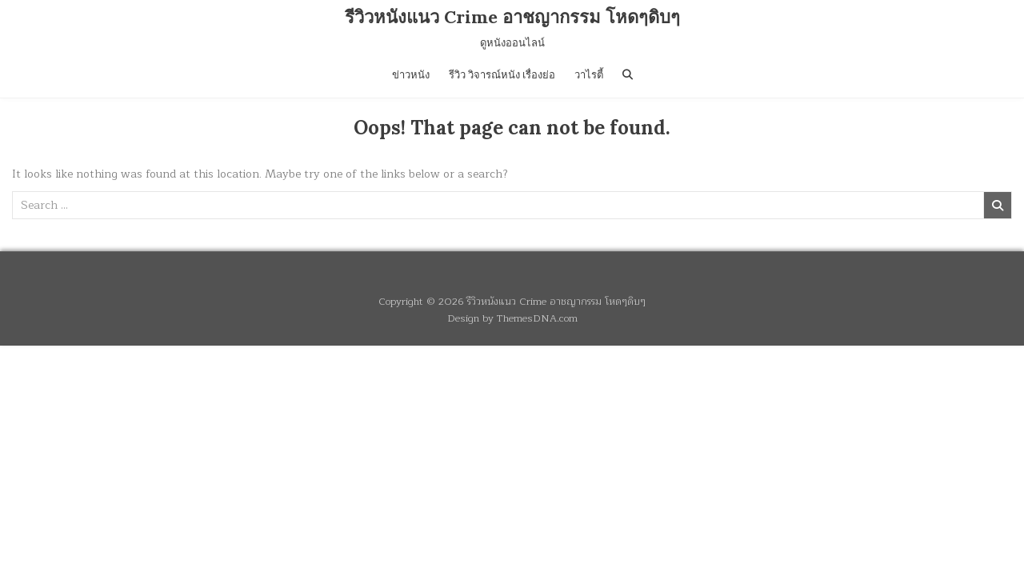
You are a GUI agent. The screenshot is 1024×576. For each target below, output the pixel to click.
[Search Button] (627, 75)
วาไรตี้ (588, 75)
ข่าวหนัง (411, 75)
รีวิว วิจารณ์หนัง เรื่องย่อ (502, 75)
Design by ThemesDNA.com (512, 318)
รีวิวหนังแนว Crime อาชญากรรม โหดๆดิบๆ (512, 17)
